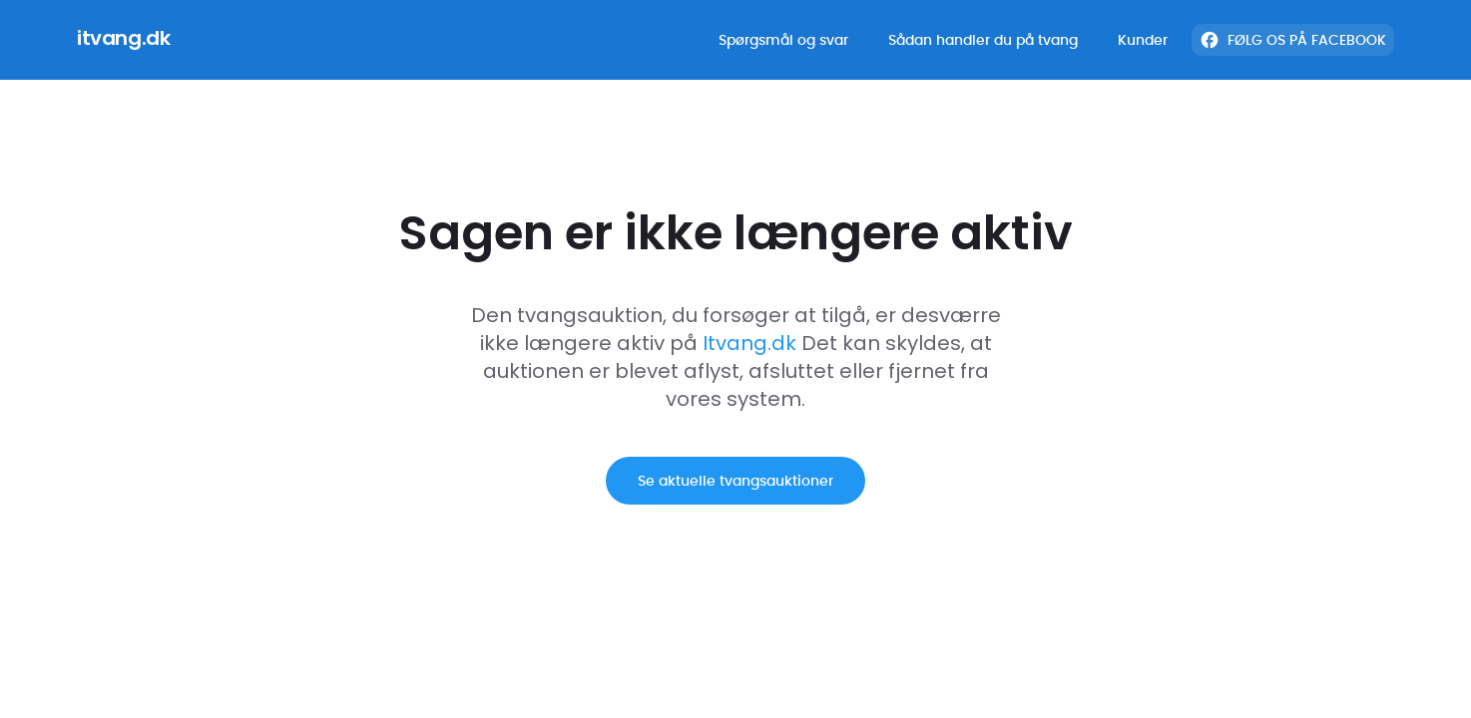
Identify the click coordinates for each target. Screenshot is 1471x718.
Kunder (1143, 40)
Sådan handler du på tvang (983, 40)
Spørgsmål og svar (783, 40)
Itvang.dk (749, 345)
